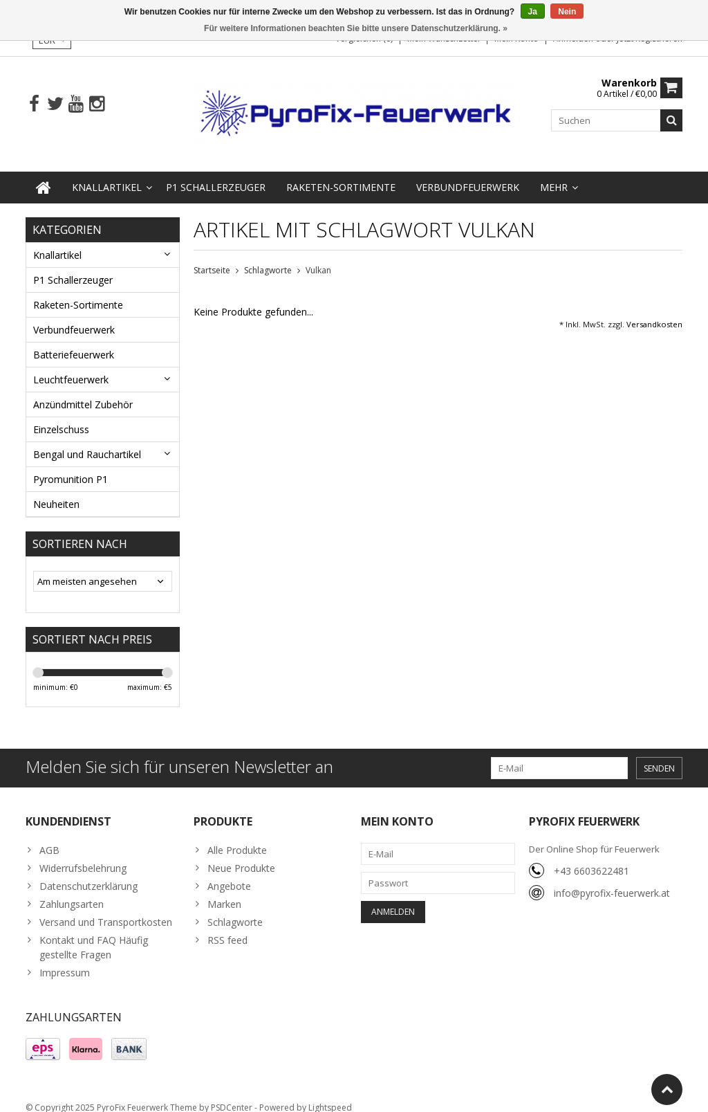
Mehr (554, 174)
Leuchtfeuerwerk (71, 367)
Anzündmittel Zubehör (83, 392)
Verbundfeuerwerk (467, 174)
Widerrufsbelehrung (83, 855)
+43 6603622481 (591, 858)
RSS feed (227, 927)
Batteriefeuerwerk (73, 342)
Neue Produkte (241, 855)
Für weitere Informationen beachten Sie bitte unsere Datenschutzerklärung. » (355, 28)
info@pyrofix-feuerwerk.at (612, 880)
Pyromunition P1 (70, 466)
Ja (532, 12)
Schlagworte (268, 258)
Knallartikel (107, 174)
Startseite (212, 258)
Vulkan (318, 258)
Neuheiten (56, 491)
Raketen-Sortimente (340, 174)
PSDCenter (231, 1095)
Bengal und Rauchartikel (87, 441)
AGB (49, 837)
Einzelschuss (61, 416)
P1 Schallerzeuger (216, 174)
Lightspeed (330, 1095)
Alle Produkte (237, 837)
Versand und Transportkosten (105, 909)
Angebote (229, 873)
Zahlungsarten (71, 891)
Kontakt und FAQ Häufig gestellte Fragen (93, 935)
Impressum (64, 960)
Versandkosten (654, 312)
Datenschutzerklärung (88, 873)
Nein (567, 12)
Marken (224, 891)
